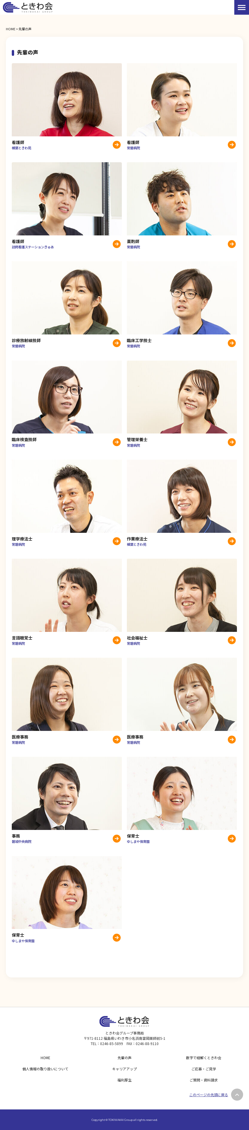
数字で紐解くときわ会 (203, 1057)
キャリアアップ (124, 1068)
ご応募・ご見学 (203, 1068)
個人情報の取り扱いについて (45, 1068)
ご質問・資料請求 (204, 1079)
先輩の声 (124, 1057)
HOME (10, 28)
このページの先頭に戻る (208, 1094)
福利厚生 (124, 1079)
